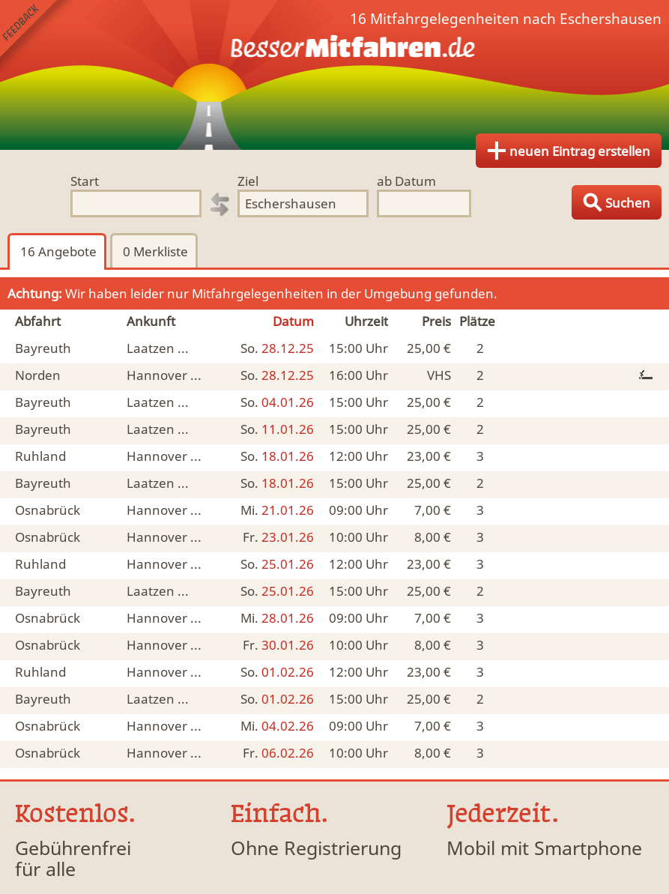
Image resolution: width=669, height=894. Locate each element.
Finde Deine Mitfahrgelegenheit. (334, 75)
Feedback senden (36, 36)
